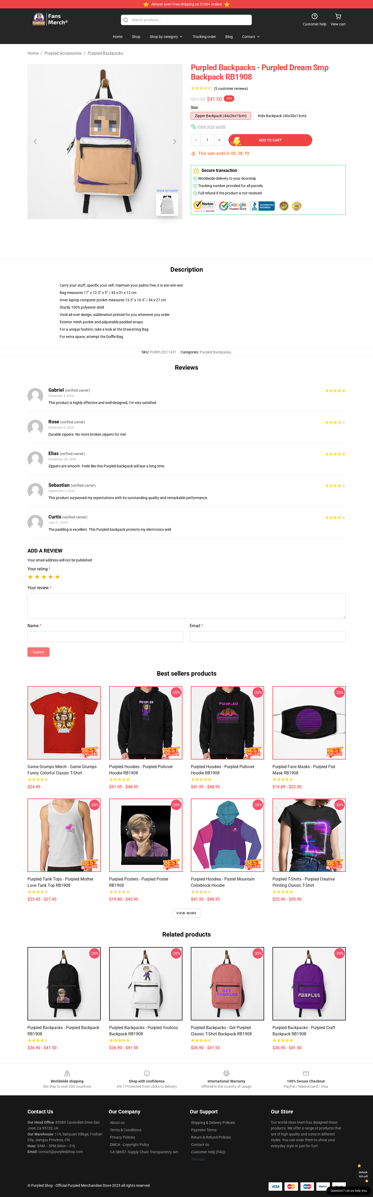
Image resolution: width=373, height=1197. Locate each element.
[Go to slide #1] (91, 231)
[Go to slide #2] (118, 231)
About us (117, 1123)
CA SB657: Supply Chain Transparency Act (144, 1152)
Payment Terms (203, 1130)
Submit (38, 652)
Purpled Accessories (63, 53)
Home (32, 53)
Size (194, 107)
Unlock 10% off (363, 1174)
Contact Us (200, 1145)
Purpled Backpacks (105, 53)
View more (186, 913)
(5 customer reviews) (231, 88)
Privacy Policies (122, 1137)
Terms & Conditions (125, 1130)
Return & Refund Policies (211, 1137)
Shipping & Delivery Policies (213, 1123)
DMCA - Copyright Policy (129, 1145)
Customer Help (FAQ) (208, 1152)
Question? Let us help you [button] (349, 1191)
